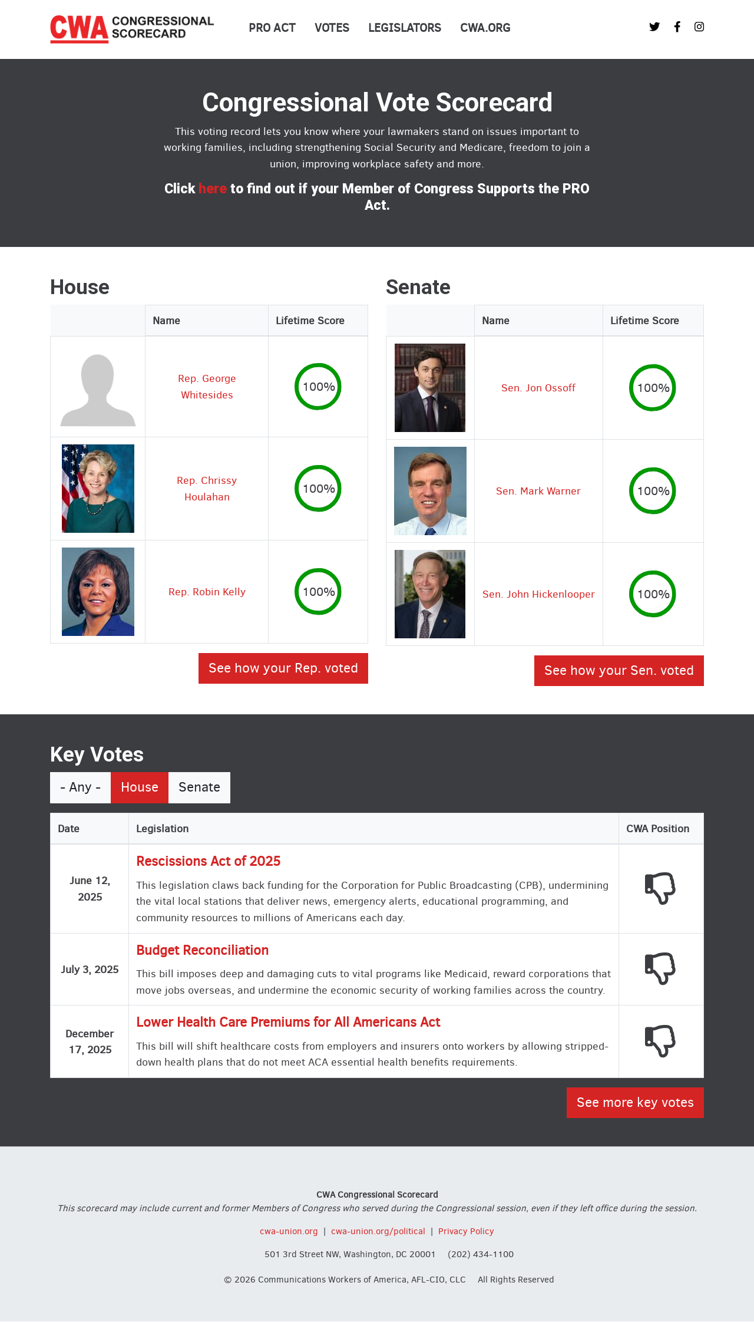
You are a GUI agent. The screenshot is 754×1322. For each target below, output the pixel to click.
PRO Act (272, 28)
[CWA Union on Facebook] (677, 26)
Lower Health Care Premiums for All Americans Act (288, 1022)
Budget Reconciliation (202, 950)
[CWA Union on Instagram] (699, 26)
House (139, 787)
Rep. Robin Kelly (207, 591)
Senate (199, 787)
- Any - (80, 787)
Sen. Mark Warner (538, 490)
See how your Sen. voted (619, 670)
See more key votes (635, 1102)
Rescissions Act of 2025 (208, 861)
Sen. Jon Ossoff (538, 387)
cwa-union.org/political (378, 1231)
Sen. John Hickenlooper (538, 593)
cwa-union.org (289, 1231)
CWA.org (485, 28)
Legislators (404, 28)
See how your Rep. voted (283, 668)
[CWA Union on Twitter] (654, 26)
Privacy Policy (466, 1231)
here (213, 189)
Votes (332, 28)
